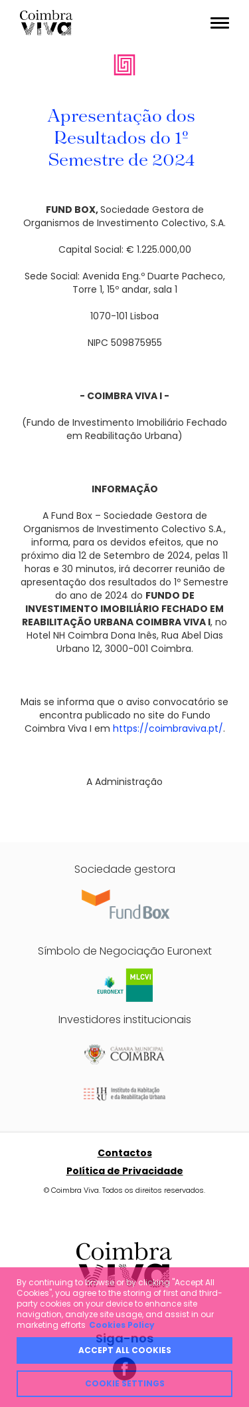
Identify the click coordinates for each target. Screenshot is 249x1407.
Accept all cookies (124, 1350)
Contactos (125, 1153)
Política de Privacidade (124, 1170)
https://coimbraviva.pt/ (168, 728)
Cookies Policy (122, 1324)
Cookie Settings (125, 1383)
